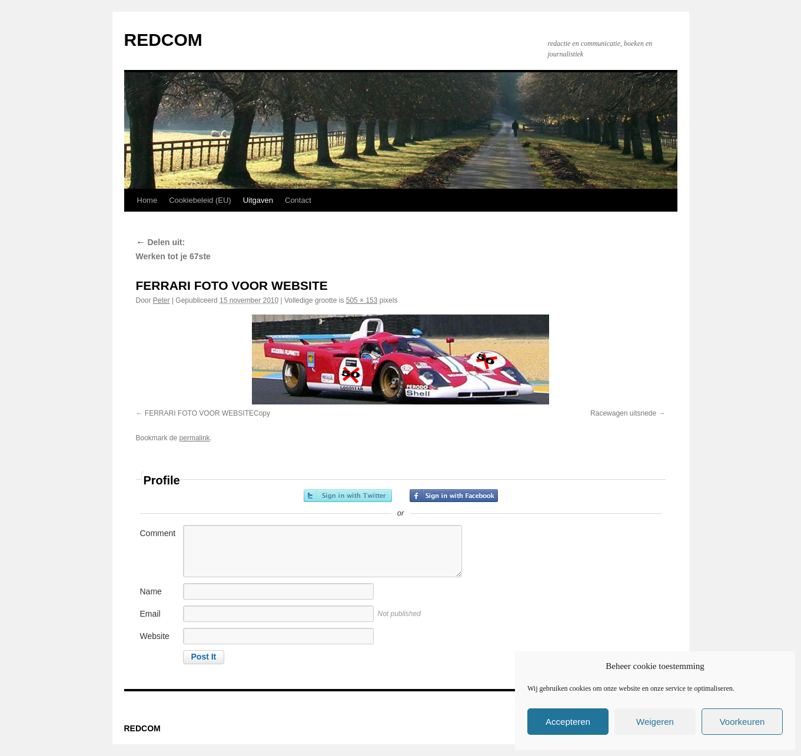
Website (154, 636)
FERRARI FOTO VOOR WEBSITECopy (207, 413)
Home (147, 200)
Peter (161, 300)
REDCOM (163, 39)
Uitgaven (258, 200)
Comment (158, 533)
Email (150, 613)
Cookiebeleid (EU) (200, 200)
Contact (298, 200)
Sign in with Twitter (348, 495)
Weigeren (655, 722)
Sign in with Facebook (454, 495)
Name (151, 591)
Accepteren (568, 722)
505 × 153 (362, 300)
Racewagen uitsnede (623, 413)
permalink (195, 438)
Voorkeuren (742, 722)
